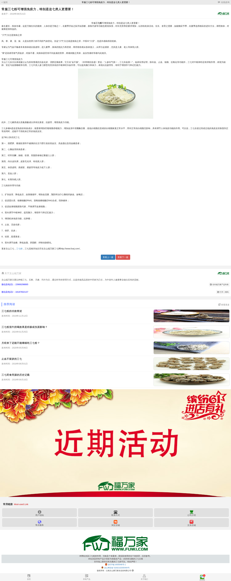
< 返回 (5, 2)
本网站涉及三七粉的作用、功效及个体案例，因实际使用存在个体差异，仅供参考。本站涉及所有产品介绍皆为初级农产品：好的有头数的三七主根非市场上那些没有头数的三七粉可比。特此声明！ (115, 559)
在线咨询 (223, 2)
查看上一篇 (108, 257)
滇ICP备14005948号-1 (117, 565)
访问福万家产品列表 (219, 285)
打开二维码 (223, 292)
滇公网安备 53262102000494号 (117, 568)
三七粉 (19, 248)
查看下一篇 (123, 257)
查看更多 (223, 305)
